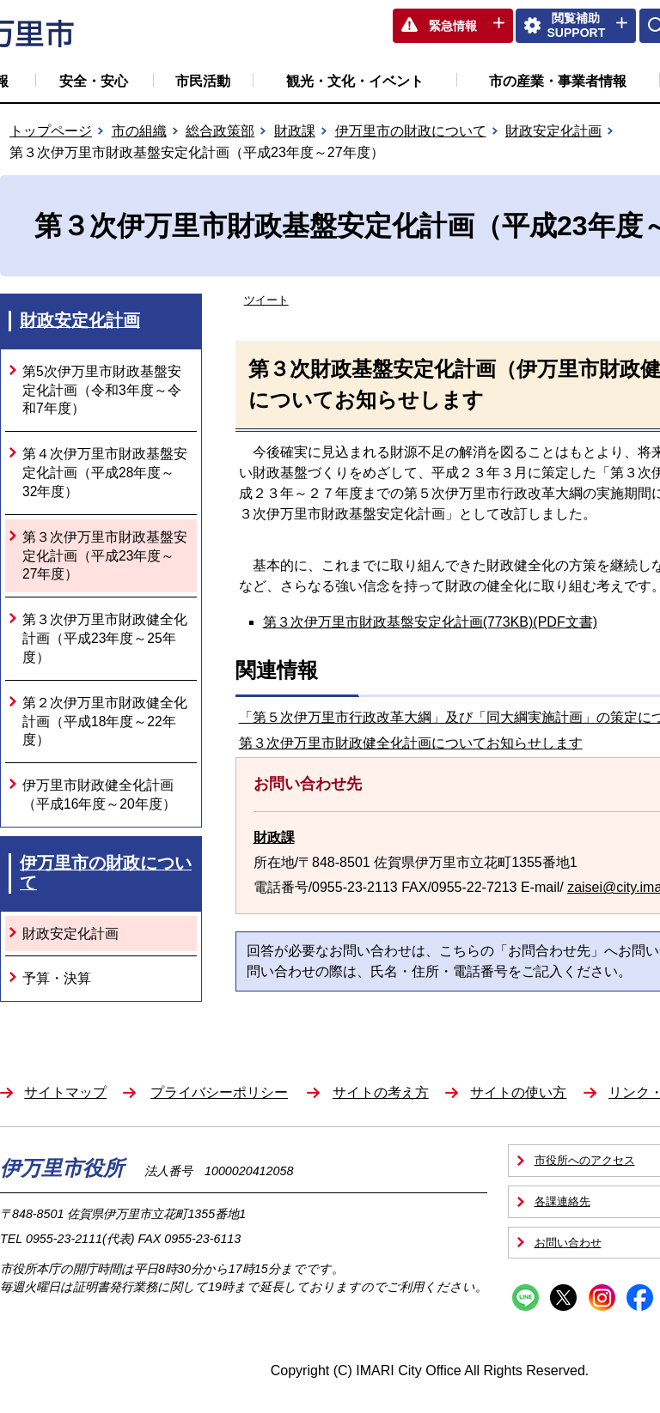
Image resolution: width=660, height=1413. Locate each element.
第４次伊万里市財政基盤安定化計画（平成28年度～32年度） (104, 472)
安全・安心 (93, 81)
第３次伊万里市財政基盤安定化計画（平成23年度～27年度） (104, 556)
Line (525, 1297)
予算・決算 (56, 978)
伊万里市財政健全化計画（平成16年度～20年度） (99, 794)
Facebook (639, 1297)
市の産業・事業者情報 (557, 81)
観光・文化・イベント (355, 81)
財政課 (294, 131)
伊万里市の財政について (410, 131)
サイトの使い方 (518, 1092)
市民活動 (202, 81)
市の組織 (139, 131)
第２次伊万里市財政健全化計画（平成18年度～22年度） (104, 721)
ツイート (266, 300)
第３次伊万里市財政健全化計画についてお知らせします (411, 743)
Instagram (602, 1297)
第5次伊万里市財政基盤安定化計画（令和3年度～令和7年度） (101, 390)
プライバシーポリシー (219, 1092)
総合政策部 (220, 131)
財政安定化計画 (553, 131)
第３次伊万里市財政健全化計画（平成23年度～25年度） (104, 638)
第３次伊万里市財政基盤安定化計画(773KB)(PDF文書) (430, 622)
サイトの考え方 (381, 1092)
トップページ (50, 131)
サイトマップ (65, 1092)
